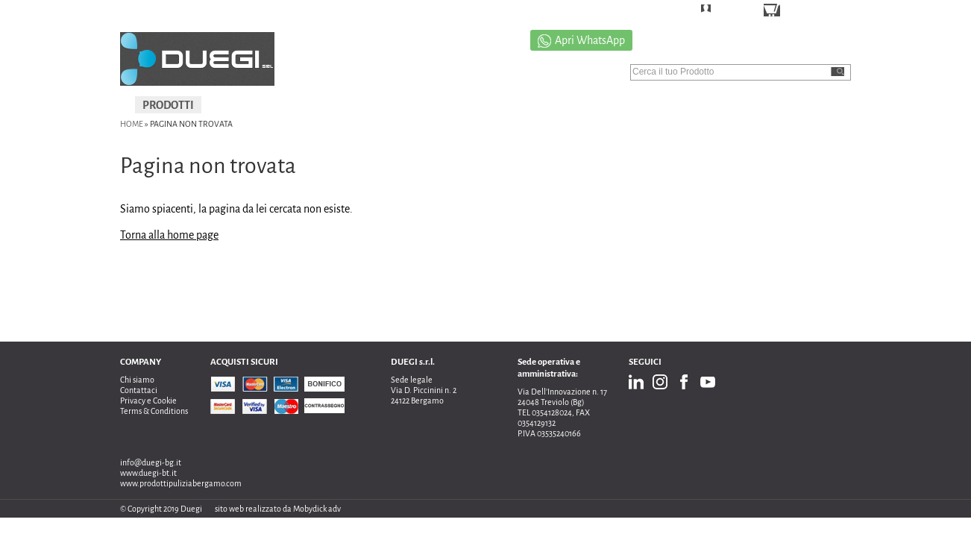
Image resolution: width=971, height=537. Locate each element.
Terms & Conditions (154, 410)
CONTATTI (748, 105)
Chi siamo (137, 379)
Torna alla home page (169, 235)
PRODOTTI (168, 105)
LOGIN (728, 10)
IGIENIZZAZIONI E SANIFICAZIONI (304, 105)
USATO (431, 105)
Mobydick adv (317, 508)
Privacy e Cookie (148, 400)
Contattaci (138, 390)
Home (131, 123)
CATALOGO (672, 105)
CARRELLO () (813, 11)
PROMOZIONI (507, 105)
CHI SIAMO (593, 105)
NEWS (814, 105)
